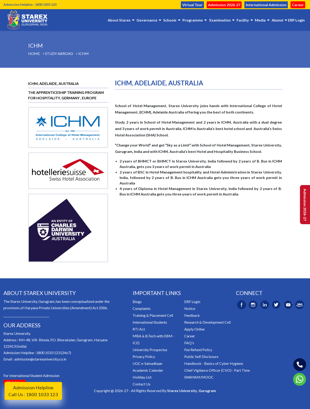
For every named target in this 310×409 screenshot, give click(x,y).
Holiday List (142, 377)
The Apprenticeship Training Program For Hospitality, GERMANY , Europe (66, 95)
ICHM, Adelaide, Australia (53, 83)
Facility (243, 20)
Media (260, 20)
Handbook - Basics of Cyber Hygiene (213, 363)
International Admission (266, 5)
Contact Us (141, 384)
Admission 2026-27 (224, 5)
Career (298, 5)
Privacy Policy (144, 356)
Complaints (142, 308)
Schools (169, 20)
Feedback (192, 315)
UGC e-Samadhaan (147, 363)
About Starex (119, 20)
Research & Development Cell (207, 322)
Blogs (137, 301)
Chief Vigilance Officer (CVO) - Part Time (217, 370)
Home (34, 53)
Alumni (277, 20)
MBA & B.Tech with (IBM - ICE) (153, 339)
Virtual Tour (192, 5)
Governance (146, 20)
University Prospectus (150, 349)
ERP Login (296, 20)
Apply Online (194, 329)
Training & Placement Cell (153, 315)
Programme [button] (192, 20)
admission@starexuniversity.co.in (40, 359)
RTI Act (139, 329)
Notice (189, 308)
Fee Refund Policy (198, 349)
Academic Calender (148, 370)
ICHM (83, 53)
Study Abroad (59, 53)
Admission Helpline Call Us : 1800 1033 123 (33, 391)
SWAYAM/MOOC (199, 377)
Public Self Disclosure (201, 356)
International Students (150, 322)
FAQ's (189, 343)
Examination (220, 20)
